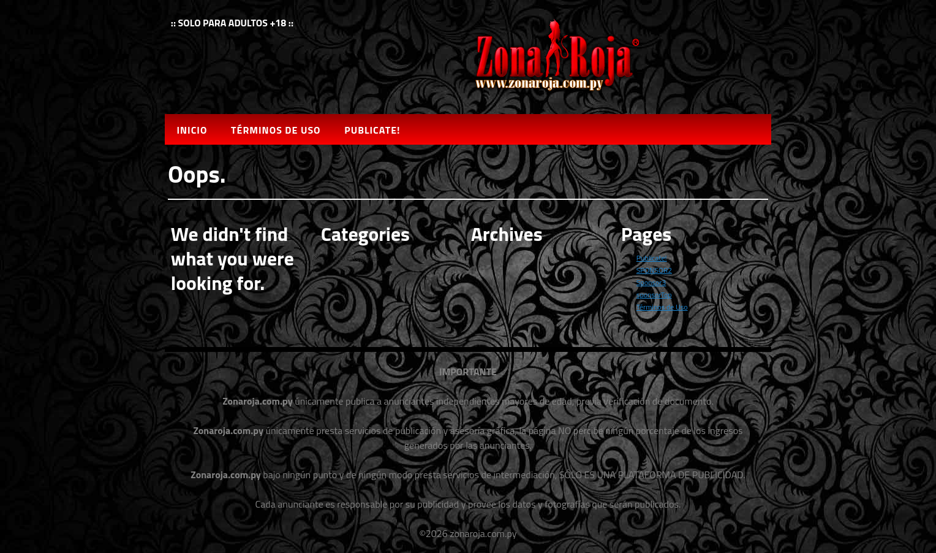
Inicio (191, 130)
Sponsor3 (651, 282)
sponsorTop (654, 294)
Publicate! (372, 130)
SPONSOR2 (654, 270)
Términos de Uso (275, 130)
